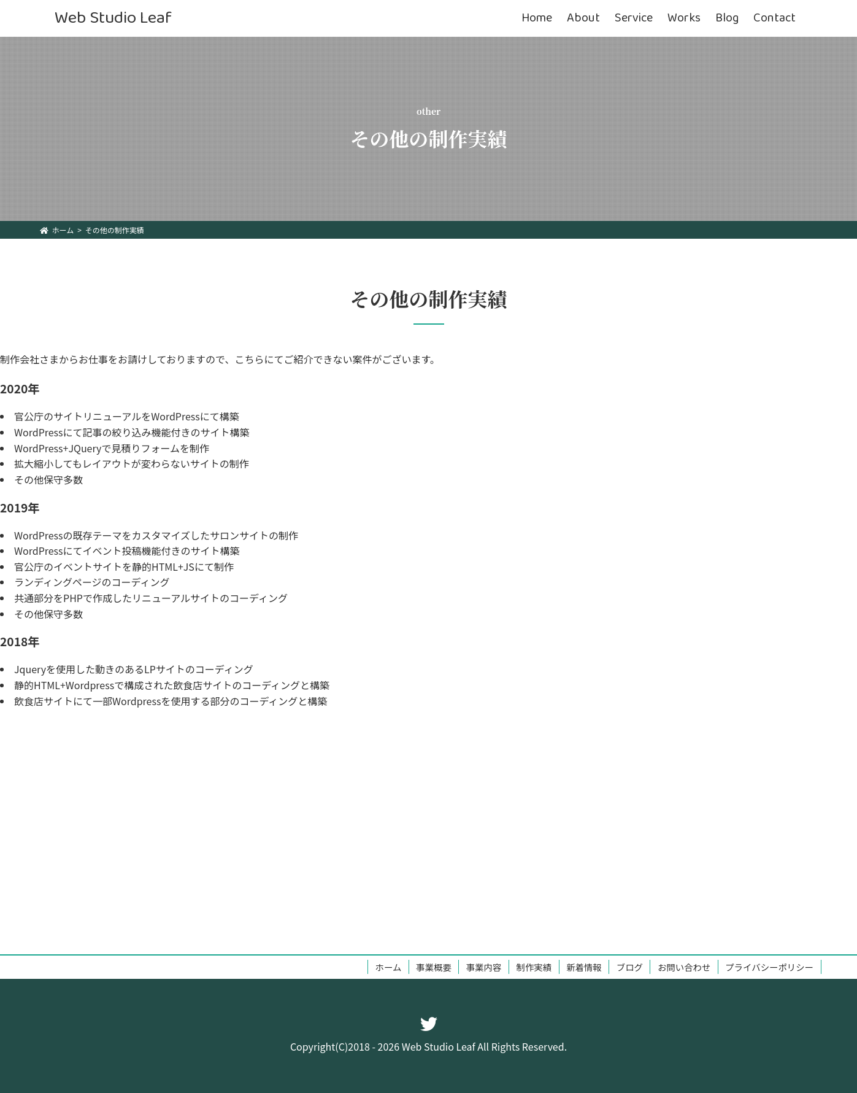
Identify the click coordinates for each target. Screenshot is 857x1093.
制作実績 (534, 966)
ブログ (630, 966)
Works (684, 18)
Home (536, 18)
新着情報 (584, 966)
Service (634, 18)
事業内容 (484, 966)
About (583, 18)
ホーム (388, 966)
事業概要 (434, 966)
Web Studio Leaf (113, 18)
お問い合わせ (684, 966)
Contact (774, 18)
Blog (727, 18)
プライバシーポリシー (769, 966)
